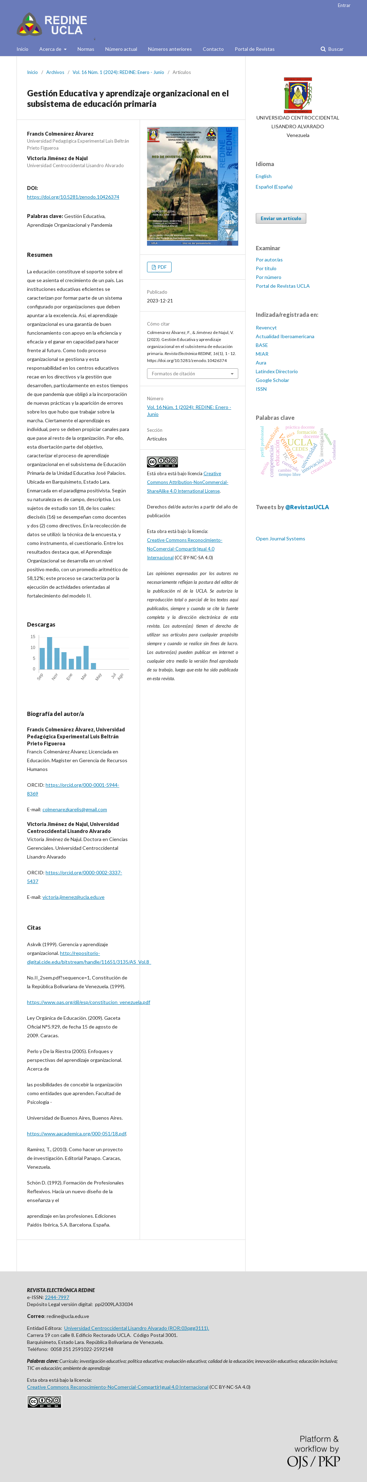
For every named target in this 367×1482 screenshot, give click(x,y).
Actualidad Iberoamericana (285, 336)
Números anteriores (170, 49)
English (264, 176)
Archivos (55, 72)
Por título (266, 268)
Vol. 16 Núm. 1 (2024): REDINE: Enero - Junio (118, 72)
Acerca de (50, 49)
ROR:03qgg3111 (188, 1328)
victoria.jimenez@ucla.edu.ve (73, 897)
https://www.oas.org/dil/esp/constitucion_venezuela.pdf (88, 1002)
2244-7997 (57, 1297)
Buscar (335, 49)
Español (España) (274, 187)
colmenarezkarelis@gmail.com (74, 809)
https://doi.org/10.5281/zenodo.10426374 (73, 197)
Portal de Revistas (255, 49)
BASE (262, 345)
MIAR (262, 354)
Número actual (121, 49)
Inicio (22, 49)
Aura (261, 363)
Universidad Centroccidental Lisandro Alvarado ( (116, 1328)
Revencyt (266, 327)
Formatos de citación (173, 373)
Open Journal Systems (280, 538)
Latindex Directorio (277, 371)
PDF (162, 267)
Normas (86, 49)
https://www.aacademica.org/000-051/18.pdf (76, 1133)
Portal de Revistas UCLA (283, 286)
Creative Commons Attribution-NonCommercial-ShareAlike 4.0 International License (187, 482)
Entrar (344, 5)
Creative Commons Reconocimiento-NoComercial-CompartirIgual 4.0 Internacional (184, 548)
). (208, 1328)
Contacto (213, 49)
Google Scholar (272, 380)
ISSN (261, 389)
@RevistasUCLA (307, 507)
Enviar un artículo (281, 218)
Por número (268, 277)
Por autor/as (269, 259)
